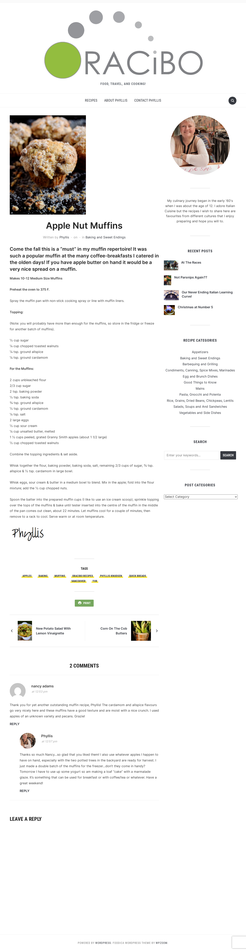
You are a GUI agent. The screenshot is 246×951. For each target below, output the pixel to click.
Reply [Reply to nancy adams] (14, 724)
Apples (27, 575)
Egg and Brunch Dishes (200, 376)
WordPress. (103, 942)
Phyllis (64, 237)
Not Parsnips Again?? (190, 277)
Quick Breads (137, 575)
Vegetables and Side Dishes (200, 413)
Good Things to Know (200, 382)
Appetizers (200, 352)
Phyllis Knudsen (111, 575)
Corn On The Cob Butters (113, 630)
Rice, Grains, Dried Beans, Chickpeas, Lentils (200, 401)
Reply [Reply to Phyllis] (24, 791)
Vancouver (78, 581)
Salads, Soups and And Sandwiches (200, 407)
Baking (43, 575)
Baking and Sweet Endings (105, 237)
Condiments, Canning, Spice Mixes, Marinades (200, 370)
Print (87, 603)
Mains (200, 388)
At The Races (191, 262)
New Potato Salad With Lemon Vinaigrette (53, 630)
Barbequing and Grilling (200, 364)
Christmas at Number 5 (195, 307)
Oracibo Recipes (82, 575)
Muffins (59, 575)
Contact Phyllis (147, 100)
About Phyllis (115, 100)
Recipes (91, 100)
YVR (94, 581)
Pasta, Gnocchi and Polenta (200, 394)
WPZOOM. (162, 942)
